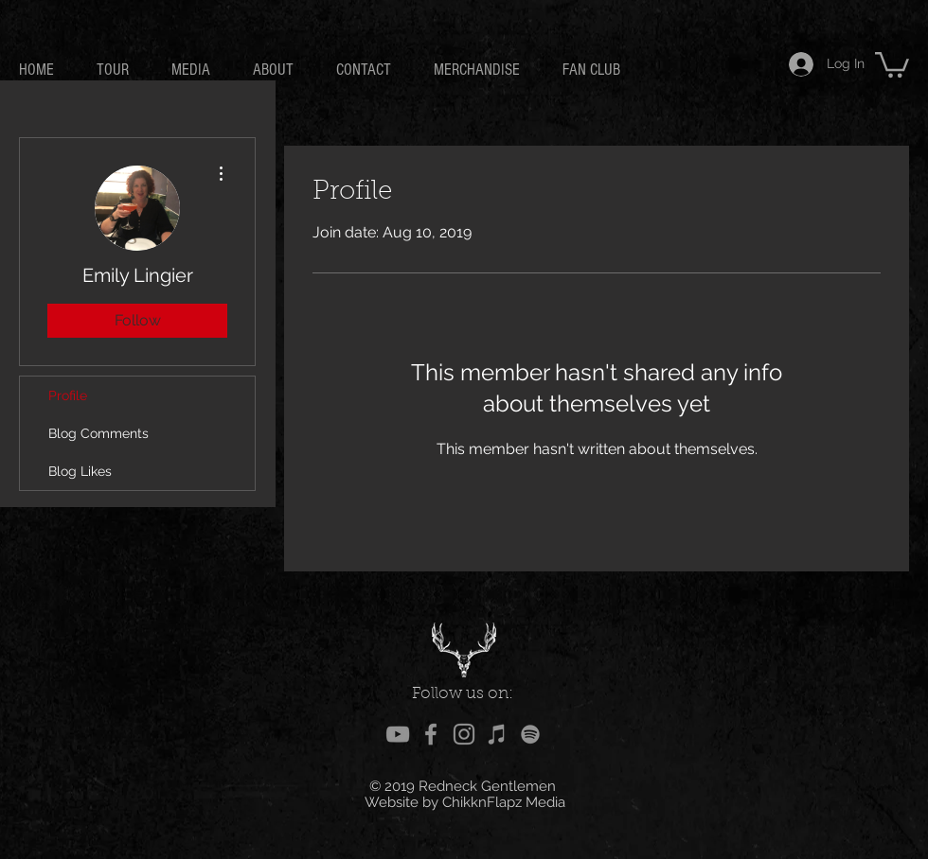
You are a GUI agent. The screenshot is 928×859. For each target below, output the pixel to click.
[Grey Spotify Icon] (530, 734)
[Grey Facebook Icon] (431, 734)
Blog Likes (80, 471)
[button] (892, 63)
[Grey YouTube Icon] (398, 734)
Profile (67, 395)
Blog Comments (98, 433)
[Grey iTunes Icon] (497, 734)
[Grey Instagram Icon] (464, 734)
